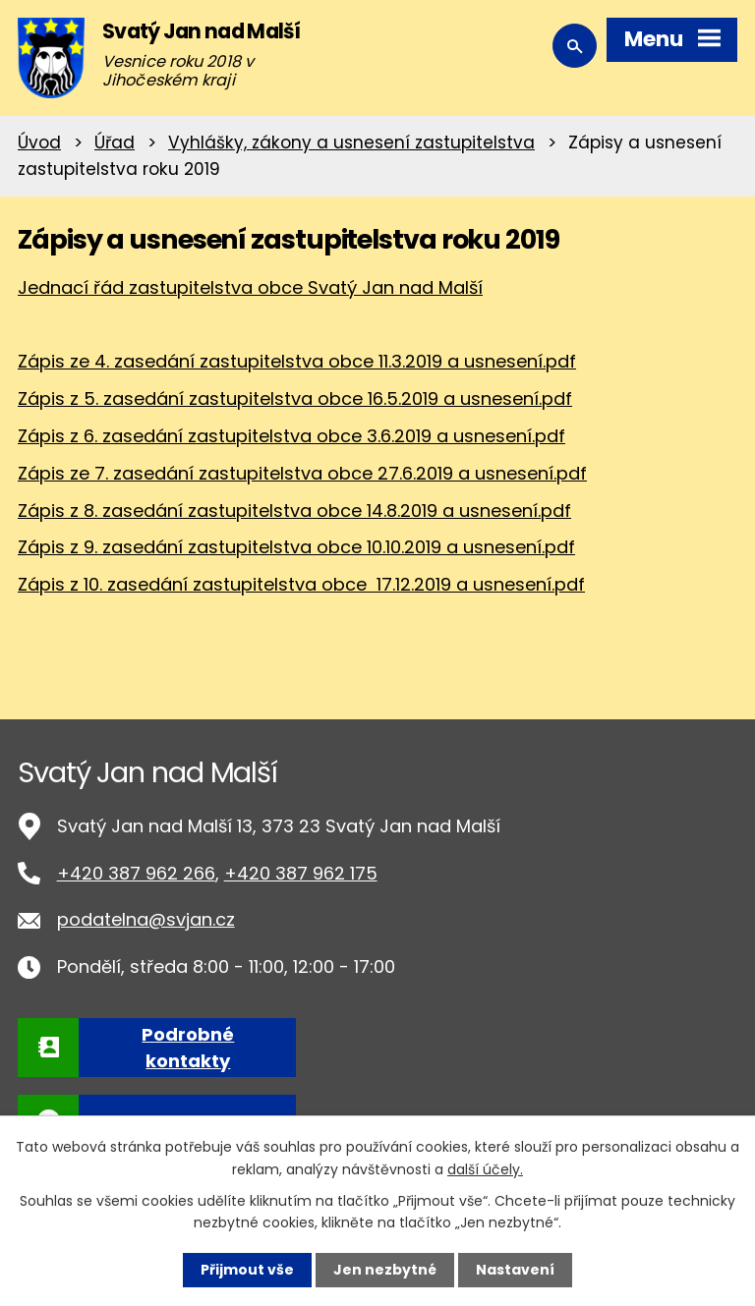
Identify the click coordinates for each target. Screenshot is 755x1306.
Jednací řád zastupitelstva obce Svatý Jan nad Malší (250, 287)
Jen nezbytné (384, 1269)
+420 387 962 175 (301, 873)
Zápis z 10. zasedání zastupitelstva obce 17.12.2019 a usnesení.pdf (301, 584)
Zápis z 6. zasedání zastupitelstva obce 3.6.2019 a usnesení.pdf (291, 436)
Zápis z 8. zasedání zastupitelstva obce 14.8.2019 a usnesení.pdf (294, 510)
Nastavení (515, 1269)
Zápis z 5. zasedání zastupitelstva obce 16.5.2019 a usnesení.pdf (295, 398)
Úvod (39, 142)
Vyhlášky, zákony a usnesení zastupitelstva (351, 142)
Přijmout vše (247, 1269)
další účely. (485, 1168)
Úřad (114, 142)
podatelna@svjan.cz (146, 919)
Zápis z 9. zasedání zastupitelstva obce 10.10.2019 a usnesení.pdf (296, 547)
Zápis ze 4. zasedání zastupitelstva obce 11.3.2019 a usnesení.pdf (297, 361)
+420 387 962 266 (136, 873)
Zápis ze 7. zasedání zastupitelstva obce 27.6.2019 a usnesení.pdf (302, 473)
